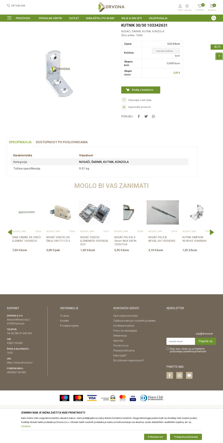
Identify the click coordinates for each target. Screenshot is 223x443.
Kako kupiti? (120, 377)
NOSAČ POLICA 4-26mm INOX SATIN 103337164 (125, 262)
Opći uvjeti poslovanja (125, 337)
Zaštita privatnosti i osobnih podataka (134, 342)
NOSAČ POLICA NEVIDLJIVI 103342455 (161, 260)
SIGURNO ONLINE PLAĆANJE (111, 25)
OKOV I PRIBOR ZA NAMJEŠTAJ (35, 32)
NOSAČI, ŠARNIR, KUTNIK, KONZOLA (73, 32)
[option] (111, 25)
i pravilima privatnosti (194, 373)
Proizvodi (11, 32)
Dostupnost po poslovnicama (62, 164)
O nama (64, 337)
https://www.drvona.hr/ (20, 384)
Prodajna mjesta (69, 347)
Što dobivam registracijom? (128, 382)
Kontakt (64, 342)
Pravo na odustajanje (125, 352)
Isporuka (118, 362)
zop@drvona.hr (204, 355)
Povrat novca (120, 367)
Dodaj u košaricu (142, 111)
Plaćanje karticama (124, 372)
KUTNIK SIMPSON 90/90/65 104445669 (194, 260)
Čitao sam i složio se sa (188, 371)
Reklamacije (120, 357)
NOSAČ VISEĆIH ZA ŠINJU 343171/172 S (58, 260)
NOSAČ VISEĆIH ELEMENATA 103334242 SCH (94, 262)
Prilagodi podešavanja (186, 437)
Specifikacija (20, 164)
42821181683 (15, 364)
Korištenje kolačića (123, 347)
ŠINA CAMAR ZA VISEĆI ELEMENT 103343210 (26, 260)
